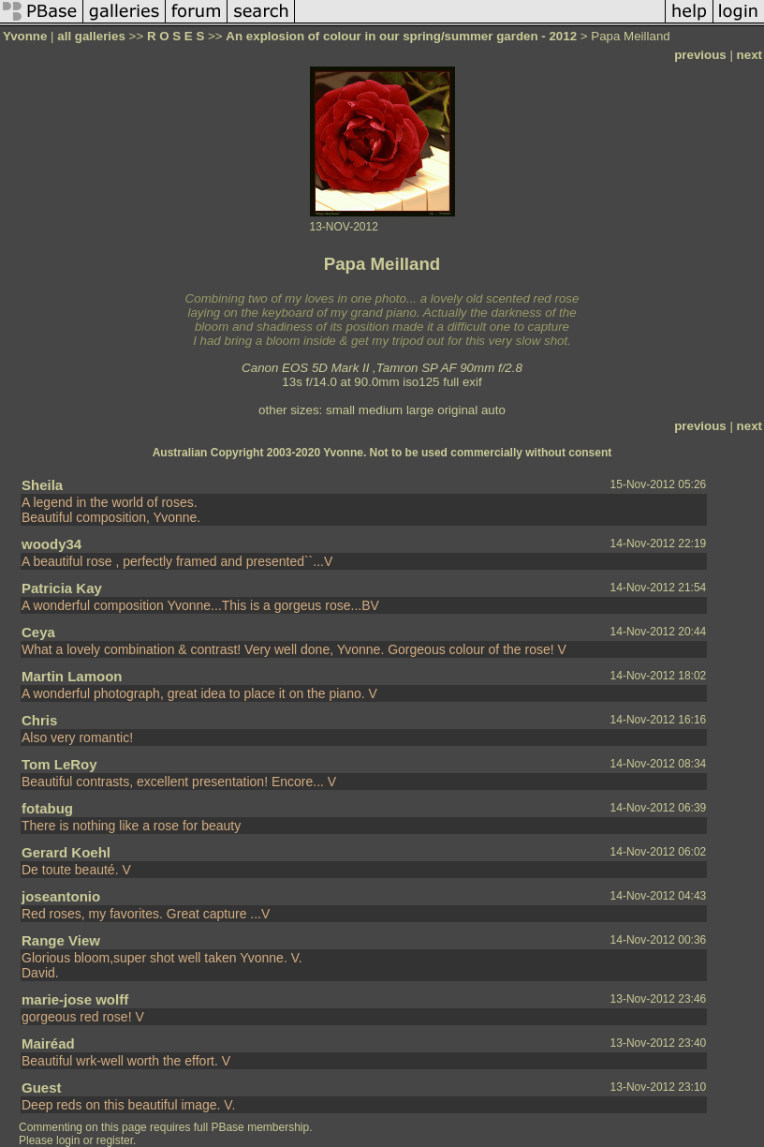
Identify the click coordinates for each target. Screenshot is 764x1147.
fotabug (47, 808)
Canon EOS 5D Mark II (305, 368)
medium (381, 410)
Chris (39, 720)
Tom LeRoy (59, 764)
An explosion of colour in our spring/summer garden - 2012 (403, 36)
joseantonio (61, 896)
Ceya (38, 632)
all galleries (91, 36)
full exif (462, 382)
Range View (61, 940)
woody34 (51, 544)
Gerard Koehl (66, 852)
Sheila (42, 485)
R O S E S (175, 36)
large (420, 410)
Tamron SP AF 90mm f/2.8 (449, 368)
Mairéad (48, 1043)
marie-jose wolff (75, 999)
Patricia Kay (62, 588)
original (457, 410)
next (749, 55)
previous (700, 55)
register (114, 1140)
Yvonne (25, 36)
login (68, 1140)
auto (493, 410)
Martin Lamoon (72, 676)
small (340, 410)
